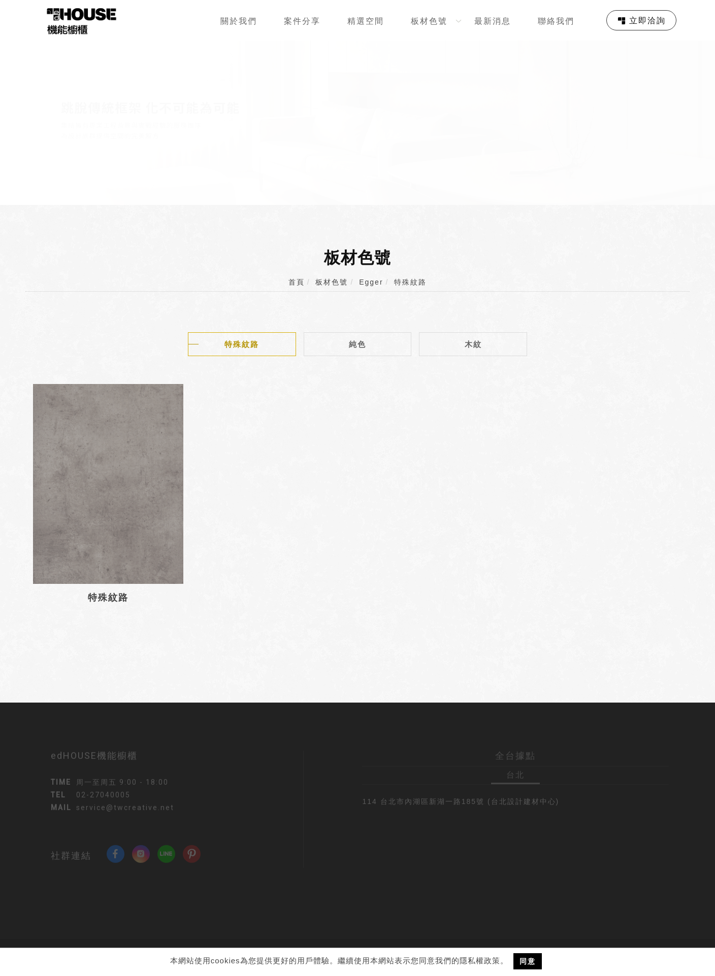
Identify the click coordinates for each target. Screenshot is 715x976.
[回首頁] (81, 21)
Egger (371, 282)
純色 (357, 344)
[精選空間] (369, 20)
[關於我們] (242, 20)
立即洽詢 (648, 20)
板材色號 (331, 282)
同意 (527, 961)
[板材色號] (433, 20)
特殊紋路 (410, 282)
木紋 (473, 344)
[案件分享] (306, 20)
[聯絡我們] (560, 20)
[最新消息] (496, 20)
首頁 (296, 282)
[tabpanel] (357, 123)
